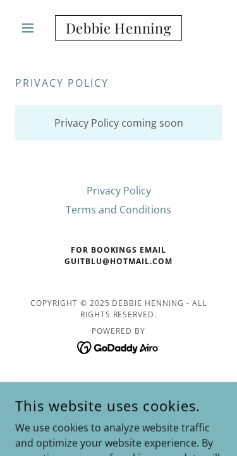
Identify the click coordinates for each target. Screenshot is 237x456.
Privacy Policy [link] (119, 191)
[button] (30, 28)
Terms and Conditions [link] (118, 210)
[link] (118, 28)
